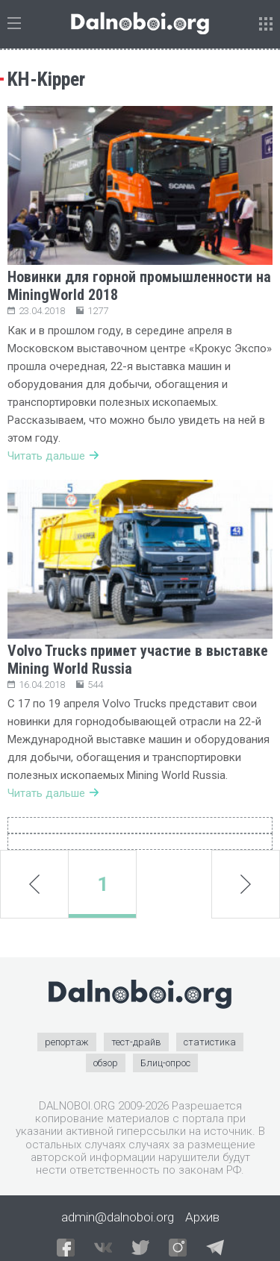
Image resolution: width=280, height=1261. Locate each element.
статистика (210, 1042)
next (246, 885)
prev (34, 884)
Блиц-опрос (165, 1062)
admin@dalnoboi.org (117, 1217)
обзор (105, 1062)
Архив (202, 1217)
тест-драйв (136, 1042)
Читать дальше (53, 456)
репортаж (67, 1042)
